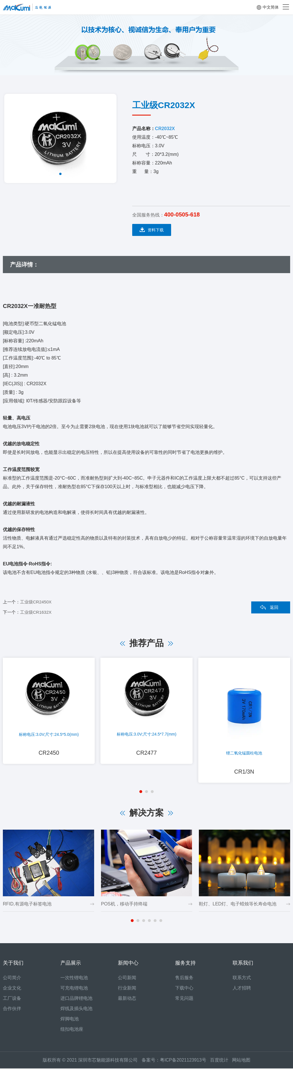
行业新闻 (127, 988)
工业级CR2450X (36, 601)
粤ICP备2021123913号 (183, 1060)
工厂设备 (12, 998)
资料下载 (152, 229)
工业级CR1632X (36, 612)
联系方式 (242, 978)
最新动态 (127, 998)
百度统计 (221, 1060)
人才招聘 (242, 988)
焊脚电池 (69, 1019)
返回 (274, 607)
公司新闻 (127, 978)
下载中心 (184, 988)
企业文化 (12, 988)
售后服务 (184, 978)
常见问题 (184, 998)
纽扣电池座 (71, 1029)
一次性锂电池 (74, 978)
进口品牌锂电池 (76, 998)
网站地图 (241, 1060)
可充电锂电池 (74, 988)
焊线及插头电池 (76, 1009)
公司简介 (12, 978)
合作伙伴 (12, 1009)
